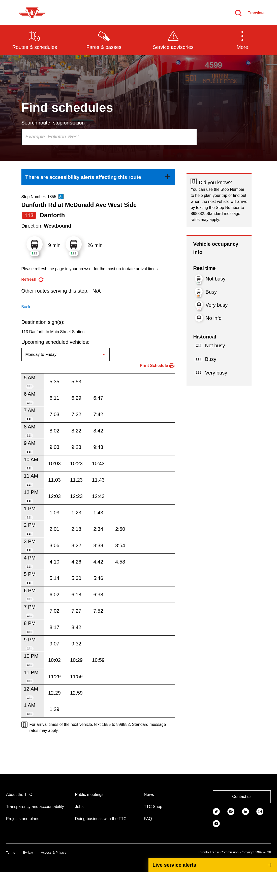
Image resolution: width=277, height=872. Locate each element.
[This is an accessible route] (61, 196)
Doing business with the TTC (100, 819)
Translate (256, 13)
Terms (10, 852)
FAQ (148, 819)
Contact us (241, 796)
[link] (98, 177)
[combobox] (109, 137)
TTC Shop (153, 806)
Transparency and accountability (35, 806)
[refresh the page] (32, 279)
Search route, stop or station (53, 123)
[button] (242, 40)
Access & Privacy (53, 852)
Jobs (79, 806)
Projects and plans (22, 819)
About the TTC (19, 794)
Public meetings (89, 794)
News (149, 794)
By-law (28, 852)
